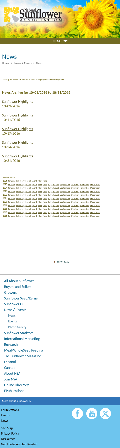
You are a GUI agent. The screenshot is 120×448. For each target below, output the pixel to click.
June (45, 180)
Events (12, 321)
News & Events (15, 310)
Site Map (7, 428)
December (95, 184)
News (12, 315)
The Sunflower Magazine (22, 356)
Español (10, 362)
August (55, 184)
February (20, 180)
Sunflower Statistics (18, 333)
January (11, 180)
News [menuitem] (39, 63)
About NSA (12, 373)
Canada (9, 367)
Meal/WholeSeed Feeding (23, 350)
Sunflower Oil (14, 304)
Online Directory (16, 385)
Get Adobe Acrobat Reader (19, 444)
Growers (10, 292)
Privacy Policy (10, 433)
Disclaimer (8, 439)
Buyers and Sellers (17, 286)
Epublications (10, 410)
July (49, 184)
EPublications (14, 391)
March (28, 180)
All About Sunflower (19, 281)
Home (5, 63)
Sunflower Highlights (17, 101)
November (84, 184)
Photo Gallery (17, 327)
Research (11, 344)
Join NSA (10, 379)
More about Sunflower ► (16, 401)
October (74, 184)
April (34, 180)
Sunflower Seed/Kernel (21, 298)
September (65, 184)
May (40, 180)
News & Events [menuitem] (23, 63)
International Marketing (22, 338)
